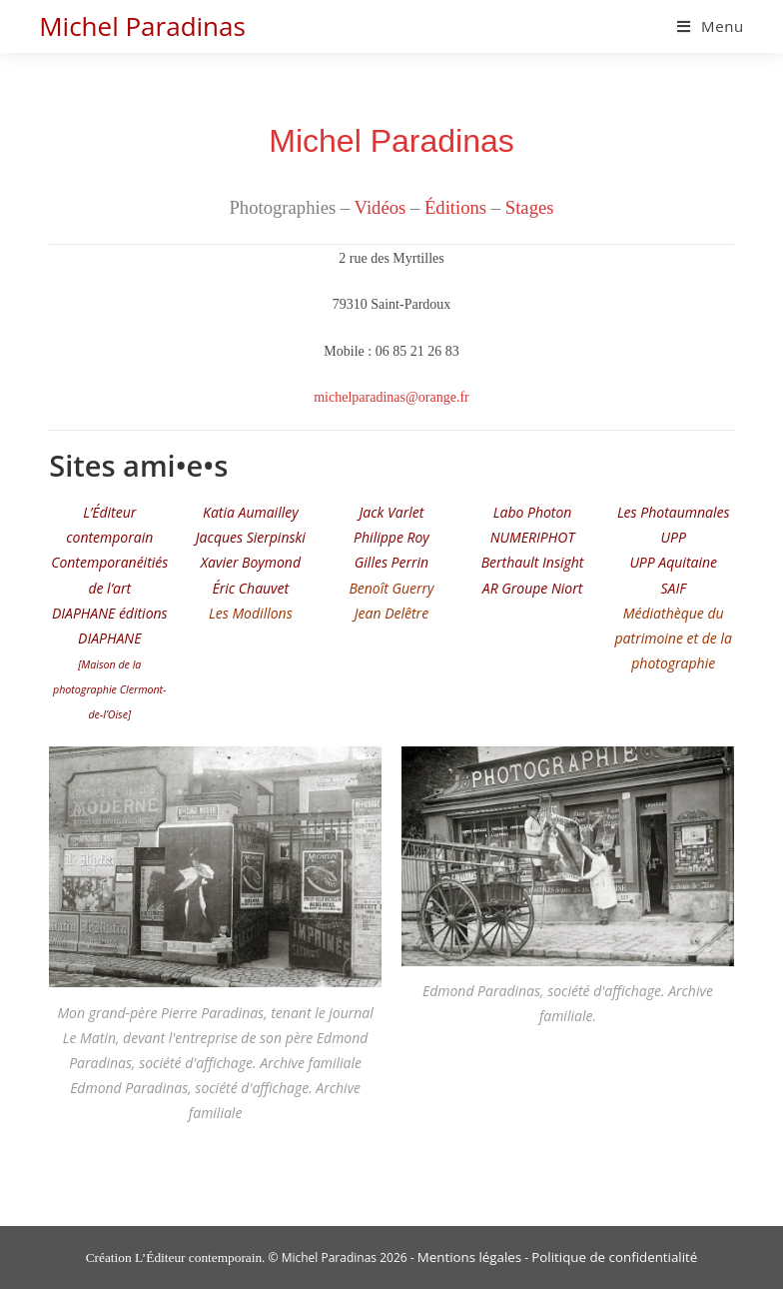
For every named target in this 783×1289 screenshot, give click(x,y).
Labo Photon (532, 512)
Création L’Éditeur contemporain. (176, 1257)
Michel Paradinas (142, 26)
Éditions (455, 207)
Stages (529, 207)
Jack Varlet (392, 512)
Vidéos (380, 207)
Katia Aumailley (251, 512)
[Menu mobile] (710, 26)
